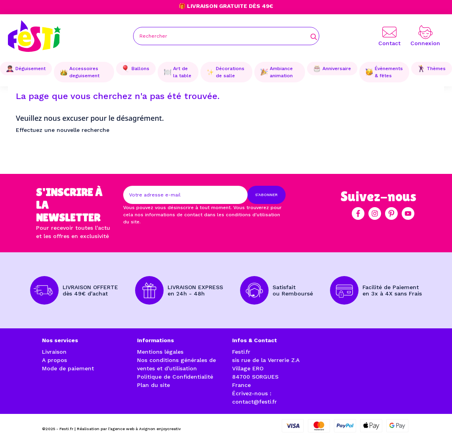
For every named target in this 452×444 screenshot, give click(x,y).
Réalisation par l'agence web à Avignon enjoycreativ (129, 429)
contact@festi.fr (254, 401)
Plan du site (153, 385)
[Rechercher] (226, 36)
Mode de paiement (68, 368)
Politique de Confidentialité (175, 376)
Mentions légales (160, 352)
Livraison (54, 352)
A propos (54, 360)
